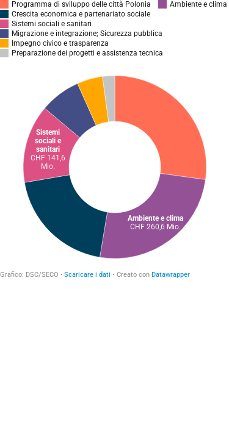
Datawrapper (170, 275)
